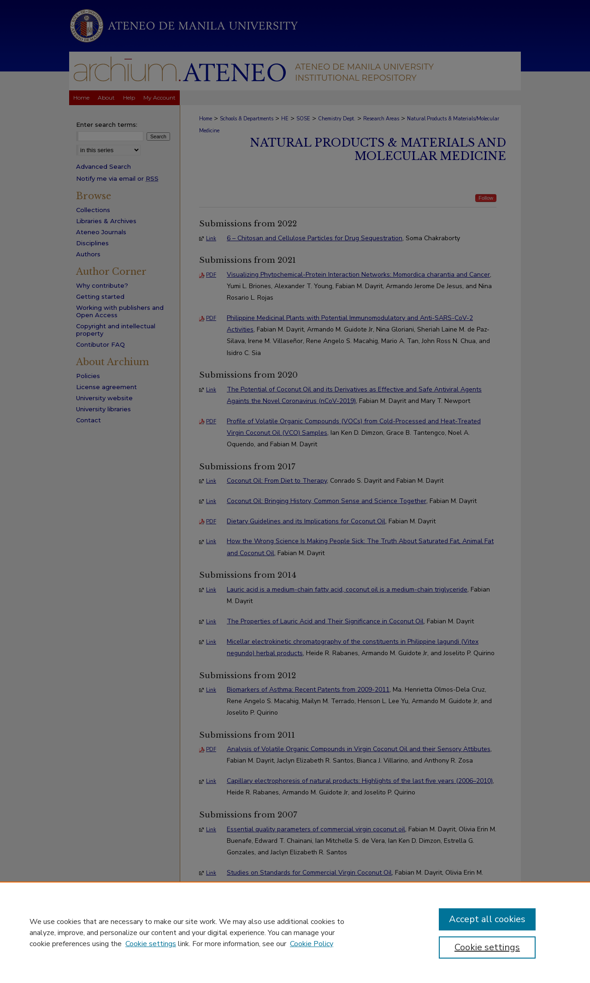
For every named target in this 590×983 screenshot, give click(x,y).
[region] (295, 932)
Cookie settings (150, 944)
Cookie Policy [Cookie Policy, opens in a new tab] (311, 944)
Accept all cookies (487, 919)
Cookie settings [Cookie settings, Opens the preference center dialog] (487, 947)
